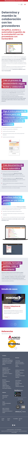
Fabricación (4, 384)
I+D (3, 398)
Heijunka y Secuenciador (7, 363)
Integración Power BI (6, 369)
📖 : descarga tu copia (14, 0)
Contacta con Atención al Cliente (7, 412)
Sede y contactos (5, 408)
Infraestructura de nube (20, 375)
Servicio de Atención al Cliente (19, 364)
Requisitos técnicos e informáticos (19, 373)
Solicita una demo (5, 409)
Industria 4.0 (4, 376)
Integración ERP (5, 368)
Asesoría (17, 366)
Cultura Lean (4, 397)
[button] (15, 324)
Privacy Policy (8, 419)
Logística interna (5, 385)
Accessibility (15, 418)
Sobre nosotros (5, 395)
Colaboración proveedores (7, 360)
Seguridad (17, 377)
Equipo (3, 402)
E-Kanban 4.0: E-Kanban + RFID (7, 374)
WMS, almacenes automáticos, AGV (5, 371)
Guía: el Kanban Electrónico (18, 381)
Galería (3, 404)
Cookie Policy (3, 419)
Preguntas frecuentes (19, 386)
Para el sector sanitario (6, 388)
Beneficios (4, 380)
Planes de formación (19, 362)
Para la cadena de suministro (6, 382)
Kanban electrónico (6, 358)
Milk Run (3, 364)
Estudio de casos (18, 383)
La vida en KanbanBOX (6, 403)
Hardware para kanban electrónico (19, 371)
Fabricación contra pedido (7, 361)
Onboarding (17, 361)
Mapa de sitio (20, 419)
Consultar (6, 317)
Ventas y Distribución (6, 386)
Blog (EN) (17, 384)
